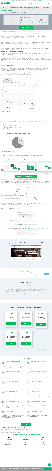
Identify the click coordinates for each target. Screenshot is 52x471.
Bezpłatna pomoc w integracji (39, 401)
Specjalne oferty (32, 3)
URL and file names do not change (15, 371)
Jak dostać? (26, 323)
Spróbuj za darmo (39, 3)
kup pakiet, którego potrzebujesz (28, 228)
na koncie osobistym (19, 430)
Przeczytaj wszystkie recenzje (40, 293)
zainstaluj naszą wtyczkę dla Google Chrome (32, 275)
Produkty (18, 3)
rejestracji (7, 181)
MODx (26, 443)
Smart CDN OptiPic (13, 0)
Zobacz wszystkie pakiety (42, 349)
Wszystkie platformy (26, 446)
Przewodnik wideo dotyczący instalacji (26, 176)
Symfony (9, 438)
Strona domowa (4, 31)
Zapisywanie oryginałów (12, 401)
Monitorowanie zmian (12, 381)
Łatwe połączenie (36, 381)
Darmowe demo (10, 411)
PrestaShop (26, 438)
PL (49, 3)
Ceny (22, 3)
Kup (41, 324)
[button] (1, 0)
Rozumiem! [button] (47, 469)
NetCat (43, 443)
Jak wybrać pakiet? (11, 325)
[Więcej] (40, 0)
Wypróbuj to (11, 323)
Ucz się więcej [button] (6, 469)
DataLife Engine (9, 443)
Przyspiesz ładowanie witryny (14, 361)
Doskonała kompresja (12, 391)
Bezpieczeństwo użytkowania (39, 371)
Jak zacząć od (8, 31)
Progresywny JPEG (36, 411)
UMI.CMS (42, 438)
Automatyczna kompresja (38, 361)
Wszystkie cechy (26, 424)
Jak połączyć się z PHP (26, 27)
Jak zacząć (26, 3)
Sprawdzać (46, 273)
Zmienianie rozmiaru (36, 391)
